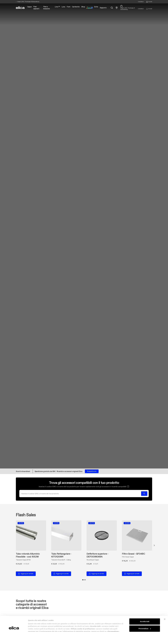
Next (154, 545)
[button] (128, 486)
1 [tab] (82, 579)
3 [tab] (85, 579)
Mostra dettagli (34, 628)
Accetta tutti (144, 607)
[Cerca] (81, 493)
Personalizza (145, 614)
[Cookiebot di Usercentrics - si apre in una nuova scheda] (13, 627)
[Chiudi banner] (164, 604)
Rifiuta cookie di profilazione (145, 621)
